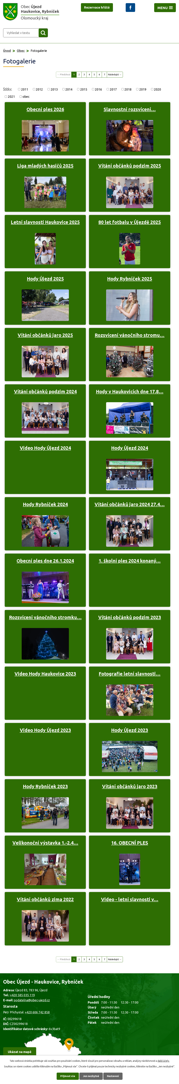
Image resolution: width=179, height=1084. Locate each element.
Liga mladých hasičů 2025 (45, 165)
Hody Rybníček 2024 (45, 504)
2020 (157, 89)
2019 (142, 89)
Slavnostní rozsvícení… (130, 109)
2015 (83, 89)
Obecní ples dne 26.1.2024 (45, 560)
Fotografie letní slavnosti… (129, 673)
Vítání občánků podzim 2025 (129, 165)
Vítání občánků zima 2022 (45, 899)
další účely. (164, 1060)
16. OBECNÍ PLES (129, 842)
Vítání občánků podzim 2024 (45, 391)
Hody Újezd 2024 (129, 448)
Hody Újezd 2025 (45, 278)
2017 (113, 89)
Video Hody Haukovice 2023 (45, 673)
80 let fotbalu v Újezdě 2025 (129, 222)
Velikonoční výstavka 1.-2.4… (45, 842)
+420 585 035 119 (22, 995)
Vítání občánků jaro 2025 (45, 335)
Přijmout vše (67, 1076)
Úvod (7, 50)
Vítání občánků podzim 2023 (129, 617)
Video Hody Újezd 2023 (45, 730)
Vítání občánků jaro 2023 (129, 786)
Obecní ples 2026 (45, 109)
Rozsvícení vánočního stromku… (45, 617)
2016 (98, 89)
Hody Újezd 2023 (129, 730)
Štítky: (7, 89)
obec (26, 96)
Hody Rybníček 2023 (45, 786)
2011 (24, 89)
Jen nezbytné (91, 1076)
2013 (54, 89)
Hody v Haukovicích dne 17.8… (129, 391)
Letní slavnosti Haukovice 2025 (45, 222)
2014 (68, 89)
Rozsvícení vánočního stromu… (129, 335)
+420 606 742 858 (37, 1012)
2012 (39, 89)
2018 (127, 89)
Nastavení (113, 1076)
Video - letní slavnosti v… (129, 899)
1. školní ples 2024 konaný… (130, 560)
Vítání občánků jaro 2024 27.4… (130, 504)
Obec (21, 50)
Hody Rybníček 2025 (129, 278)
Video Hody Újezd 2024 (45, 448)
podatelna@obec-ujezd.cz (32, 1000)
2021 (11, 96)
